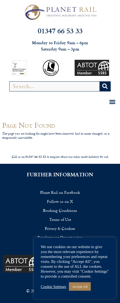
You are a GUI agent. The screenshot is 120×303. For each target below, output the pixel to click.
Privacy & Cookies (60, 228)
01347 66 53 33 (60, 30)
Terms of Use (60, 219)
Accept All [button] (79, 286)
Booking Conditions (60, 210)
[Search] (105, 86)
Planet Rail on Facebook (60, 192)
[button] (112, 102)
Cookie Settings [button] (53, 286)
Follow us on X (60, 201)
